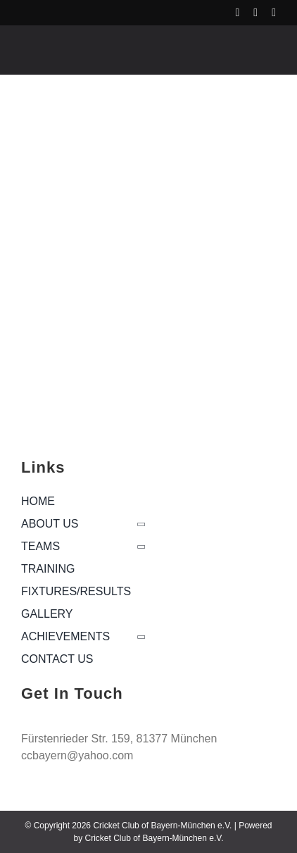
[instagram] (255, 12)
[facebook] (237, 12)
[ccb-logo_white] (82, 43)
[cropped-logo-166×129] (79, 335)
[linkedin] (274, 12)
